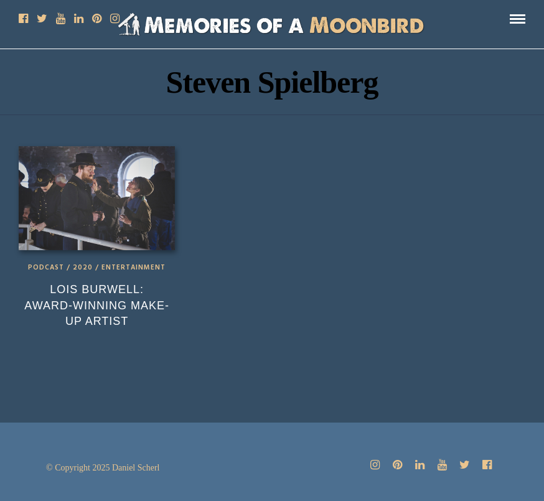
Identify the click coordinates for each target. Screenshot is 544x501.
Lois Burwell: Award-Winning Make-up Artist (96, 305)
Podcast (46, 267)
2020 (83, 267)
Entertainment (133, 267)
